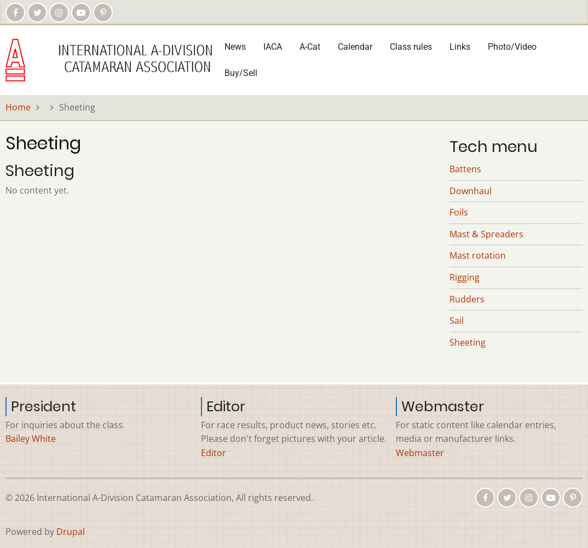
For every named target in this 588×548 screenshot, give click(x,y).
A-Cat (309, 47)
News (235, 47)
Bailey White (30, 439)
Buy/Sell (240, 73)
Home (18, 107)
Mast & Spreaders (486, 234)
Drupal (70, 532)
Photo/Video (512, 47)
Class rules (411, 47)
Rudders (467, 299)
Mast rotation (477, 255)
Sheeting (467, 342)
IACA (272, 47)
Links (459, 47)
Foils (458, 212)
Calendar (355, 47)
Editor (213, 453)
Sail (456, 320)
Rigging (464, 277)
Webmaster (420, 453)
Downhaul (470, 191)
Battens (465, 169)
